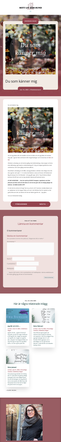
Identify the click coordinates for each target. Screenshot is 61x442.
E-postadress (11, 264)
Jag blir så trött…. (14, 326)
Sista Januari (12, 367)
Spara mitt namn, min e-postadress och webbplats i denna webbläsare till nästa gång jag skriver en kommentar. (30, 273)
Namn (9, 259)
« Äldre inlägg (11, 390)
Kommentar (11, 241)
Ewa (10, 328)
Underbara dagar (30, 21)
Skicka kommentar (48, 277)
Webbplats (10, 268)
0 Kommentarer (35, 90)
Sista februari (38, 326)
